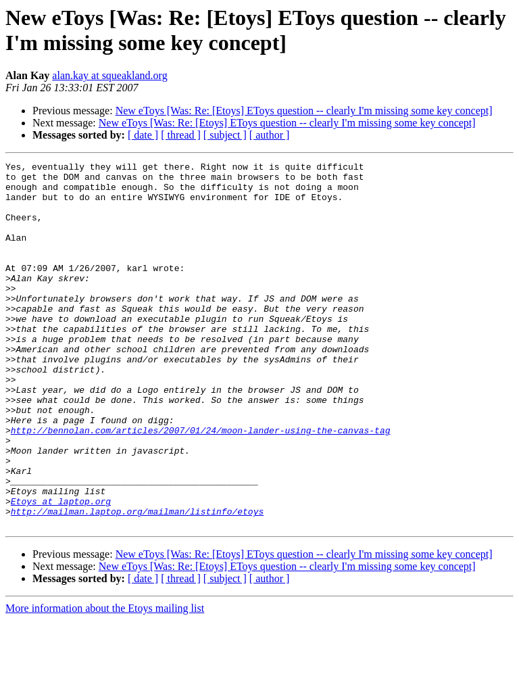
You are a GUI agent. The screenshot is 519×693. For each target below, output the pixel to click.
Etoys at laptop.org (61, 570)
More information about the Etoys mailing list (104, 681)
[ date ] (143, 135)
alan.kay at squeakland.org (109, 75)
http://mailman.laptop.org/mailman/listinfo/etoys (137, 582)
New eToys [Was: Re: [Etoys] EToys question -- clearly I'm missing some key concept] (304, 110)
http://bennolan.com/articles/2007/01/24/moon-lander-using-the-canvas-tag (201, 485)
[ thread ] (181, 135)
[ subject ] (225, 135)
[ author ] (269, 135)
